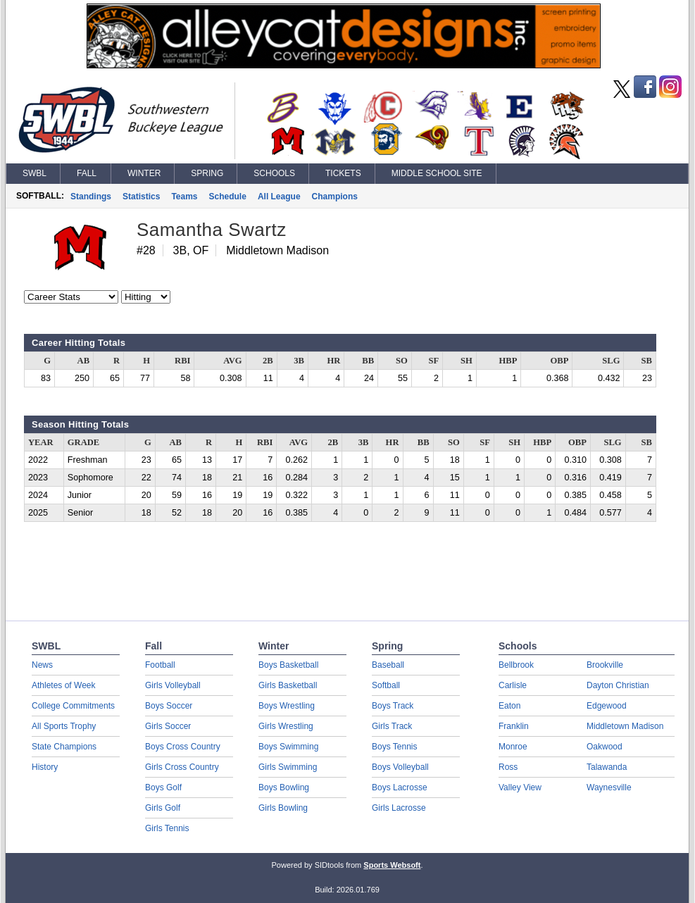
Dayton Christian (618, 685)
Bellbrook (516, 665)
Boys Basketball (288, 665)
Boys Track (392, 706)
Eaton (509, 706)
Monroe (513, 747)
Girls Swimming (287, 767)
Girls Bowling (283, 808)
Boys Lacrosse (399, 787)
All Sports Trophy (64, 726)
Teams (184, 196)
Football (160, 665)
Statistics (141, 196)
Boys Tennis (394, 747)
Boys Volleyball (400, 767)
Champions (335, 196)
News (42, 665)
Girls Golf (162, 808)
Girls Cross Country (182, 767)
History (45, 767)
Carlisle (513, 685)
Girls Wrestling (285, 726)
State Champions (64, 747)
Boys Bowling (283, 787)
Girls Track (392, 726)
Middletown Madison (625, 726)
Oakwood (604, 747)
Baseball (388, 665)
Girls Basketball (287, 685)
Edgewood (607, 706)
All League (279, 196)
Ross (508, 767)
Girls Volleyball (173, 685)
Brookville (605, 665)
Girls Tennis (167, 828)
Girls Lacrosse (399, 808)
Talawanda (607, 767)
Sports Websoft (391, 865)
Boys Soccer (168, 706)
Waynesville (609, 787)
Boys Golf (163, 787)
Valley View (520, 787)
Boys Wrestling (286, 706)
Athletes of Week (64, 685)
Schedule (227, 196)
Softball (386, 685)
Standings (90, 196)
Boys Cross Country (182, 747)
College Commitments (73, 706)
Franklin (514, 726)
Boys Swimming (288, 747)
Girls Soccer (168, 726)
